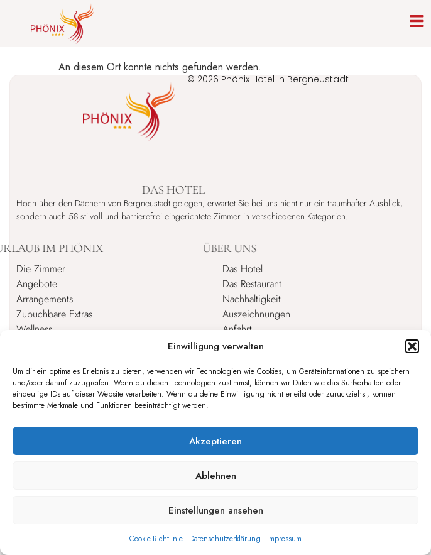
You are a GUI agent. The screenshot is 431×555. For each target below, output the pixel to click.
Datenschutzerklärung (225, 538)
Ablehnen (215, 476)
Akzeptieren (215, 441)
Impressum (284, 538)
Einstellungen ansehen (215, 510)
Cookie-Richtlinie (156, 538)
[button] (412, 346)
